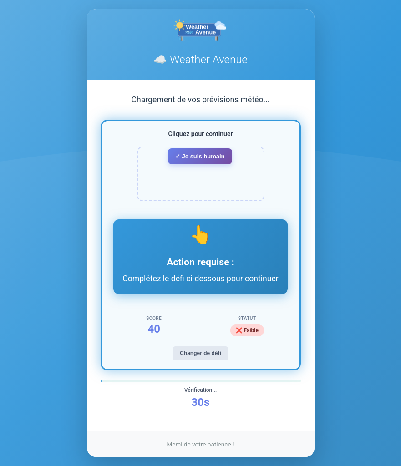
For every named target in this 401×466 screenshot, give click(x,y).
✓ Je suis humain (200, 156)
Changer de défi (200, 353)
